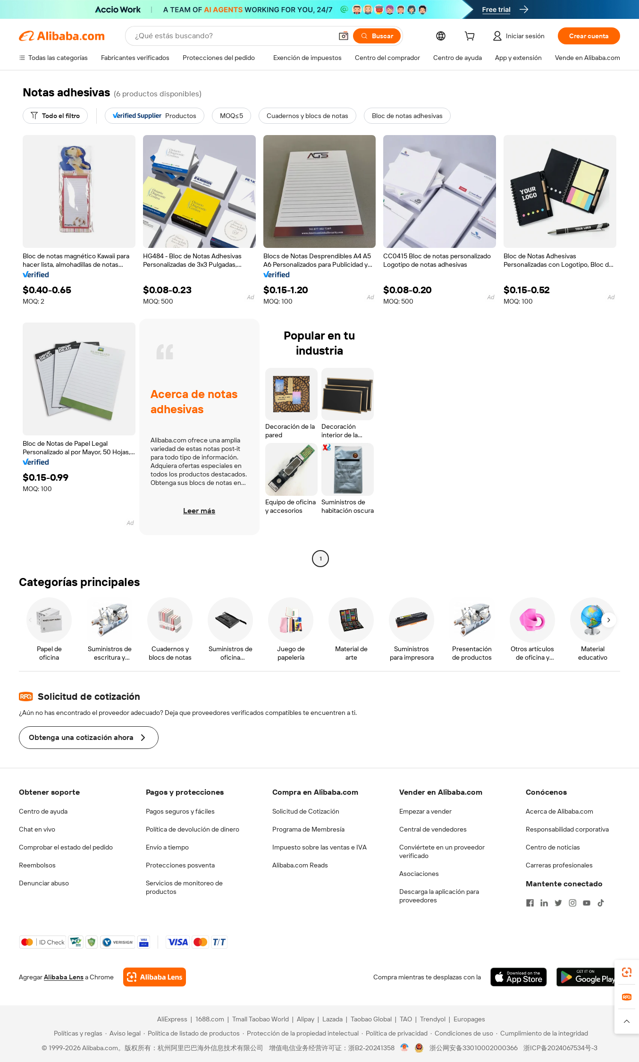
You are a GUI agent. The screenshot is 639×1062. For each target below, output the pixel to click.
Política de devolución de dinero (192, 829)
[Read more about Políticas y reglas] (76, 1033)
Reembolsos (37, 865)
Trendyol (433, 1019)
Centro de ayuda (43, 811)
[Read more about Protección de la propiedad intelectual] (301, 1033)
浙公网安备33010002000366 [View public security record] (473, 1048)
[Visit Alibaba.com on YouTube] (586, 903)
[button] (343, 36)
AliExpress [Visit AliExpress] (172, 1019)
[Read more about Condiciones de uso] (461, 1033)
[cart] (471, 37)
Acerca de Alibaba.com (559, 811)
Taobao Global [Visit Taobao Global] (371, 1019)
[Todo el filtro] (55, 116)
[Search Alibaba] (232, 36)
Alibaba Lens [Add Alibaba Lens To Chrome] (64, 977)
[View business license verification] (404, 1048)
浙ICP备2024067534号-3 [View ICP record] (560, 1048)
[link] (626, 972)
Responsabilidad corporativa (567, 829)
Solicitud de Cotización (305, 811)
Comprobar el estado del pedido (66, 847)
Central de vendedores (433, 829)
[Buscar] (377, 35)
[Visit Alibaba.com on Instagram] (572, 903)
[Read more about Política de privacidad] (395, 1033)
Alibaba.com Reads (300, 865)
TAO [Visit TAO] (406, 1019)
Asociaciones (419, 873)
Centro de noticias (553, 847)
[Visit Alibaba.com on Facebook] (530, 903)
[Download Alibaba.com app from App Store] (518, 977)
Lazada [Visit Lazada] (332, 1019)
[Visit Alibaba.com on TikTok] (601, 903)
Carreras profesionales (559, 865)
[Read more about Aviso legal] (123, 1033)
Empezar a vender (425, 811)
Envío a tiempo (167, 847)
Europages (469, 1019)
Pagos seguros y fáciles (180, 811)
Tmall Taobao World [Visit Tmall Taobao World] (260, 1019)
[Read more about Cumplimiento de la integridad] (542, 1033)
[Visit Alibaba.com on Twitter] (558, 903)
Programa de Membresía (308, 829)
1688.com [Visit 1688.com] (209, 1019)
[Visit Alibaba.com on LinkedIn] (544, 903)
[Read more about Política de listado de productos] (191, 1033)
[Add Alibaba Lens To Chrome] (154, 977)
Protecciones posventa (180, 865)
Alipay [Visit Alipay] (305, 1019)
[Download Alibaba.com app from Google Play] (588, 977)
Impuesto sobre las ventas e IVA (319, 847)
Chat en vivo (37, 829)
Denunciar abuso (44, 883)
